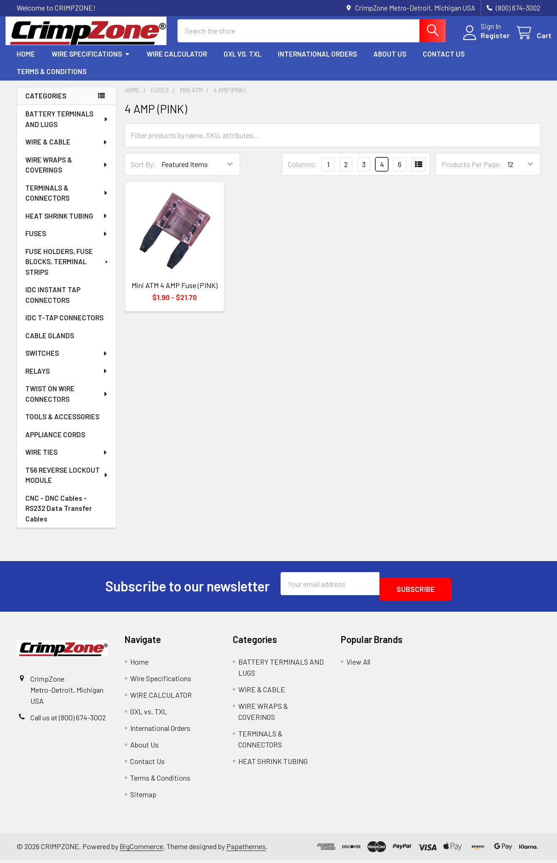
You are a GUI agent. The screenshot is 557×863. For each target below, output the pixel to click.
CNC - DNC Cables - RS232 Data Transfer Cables (58, 516)
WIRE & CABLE (66, 150)
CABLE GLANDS (49, 344)
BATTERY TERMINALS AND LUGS (67, 127)
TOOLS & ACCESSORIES (62, 425)
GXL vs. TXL (242, 62)
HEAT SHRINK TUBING (66, 224)
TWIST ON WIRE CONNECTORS (67, 402)
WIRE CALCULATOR (177, 62)
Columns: (302, 172)
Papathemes (246, 849)
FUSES (66, 241)
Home (26, 62)
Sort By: (143, 172)
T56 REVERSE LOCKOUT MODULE (67, 483)
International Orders (317, 62)
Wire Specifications (91, 62)
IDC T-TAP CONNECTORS (64, 326)
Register (484, 40)
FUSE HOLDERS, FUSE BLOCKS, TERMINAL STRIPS (67, 269)
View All (358, 664)
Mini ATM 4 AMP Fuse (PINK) (175, 293)
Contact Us (444, 62)
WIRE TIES (66, 460)
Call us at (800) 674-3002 (68, 720)
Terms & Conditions (51, 79)
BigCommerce (141, 849)
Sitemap (143, 797)
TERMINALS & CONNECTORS (67, 201)
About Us (389, 62)
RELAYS (66, 379)
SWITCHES (66, 361)
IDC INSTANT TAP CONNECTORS (52, 303)
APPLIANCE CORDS (55, 443)
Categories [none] (45, 104)
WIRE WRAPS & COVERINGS (67, 173)
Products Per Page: (472, 172)
